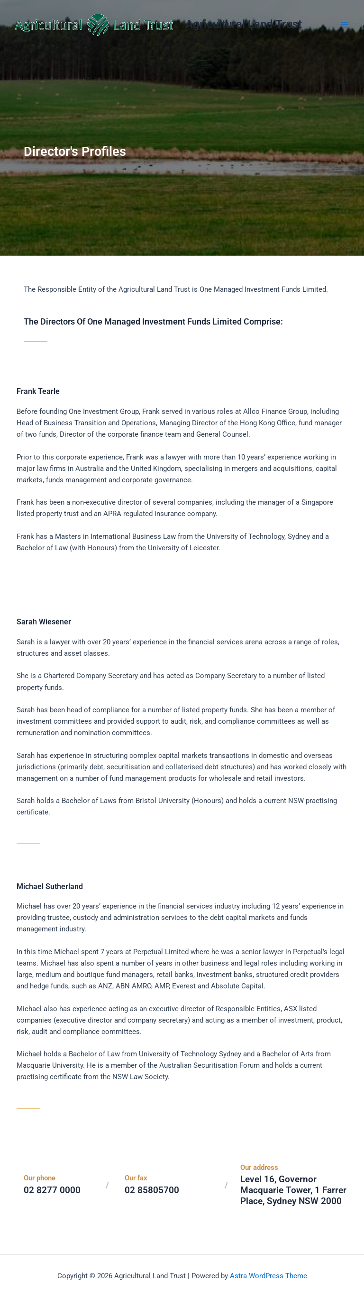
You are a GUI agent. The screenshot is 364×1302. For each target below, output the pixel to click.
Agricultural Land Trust (243, 24)
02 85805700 (152, 1190)
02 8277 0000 (52, 1190)
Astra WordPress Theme (268, 1276)
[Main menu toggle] (345, 25)
